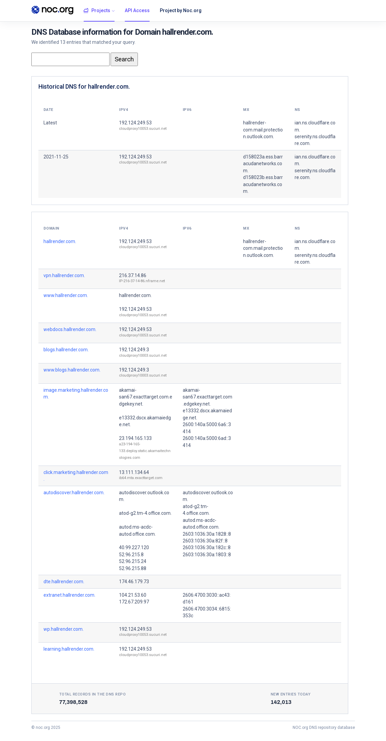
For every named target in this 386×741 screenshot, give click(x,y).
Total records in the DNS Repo (92, 694)
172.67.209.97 (134, 601)
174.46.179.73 (134, 581)
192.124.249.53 (135, 122)
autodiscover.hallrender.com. (74, 492)
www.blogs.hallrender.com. (71, 370)
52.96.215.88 (132, 568)
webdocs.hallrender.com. (69, 329)
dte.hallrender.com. (63, 581)
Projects (97, 10)
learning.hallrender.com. (68, 649)
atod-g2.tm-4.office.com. (145, 513)
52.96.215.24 (132, 561)
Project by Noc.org (181, 10)
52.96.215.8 (131, 554)
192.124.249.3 (134, 349)
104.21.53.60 (132, 595)
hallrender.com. (59, 241)
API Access (137, 10)
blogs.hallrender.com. (66, 349)
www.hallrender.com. (65, 295)
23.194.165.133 (135, 438)
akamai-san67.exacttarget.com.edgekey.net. (145, 397)
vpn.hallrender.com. (64, 275)
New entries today (291, 694)
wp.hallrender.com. (63, 629)
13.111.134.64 (134, 472)
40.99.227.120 (134, 547)
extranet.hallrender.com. (69, 595)
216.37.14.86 (132, 275)
